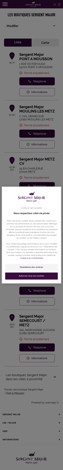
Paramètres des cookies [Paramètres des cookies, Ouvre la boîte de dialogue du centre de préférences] (31, 267)
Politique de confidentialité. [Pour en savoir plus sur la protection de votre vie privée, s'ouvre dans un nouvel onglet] (31, 258)
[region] (31, 235)
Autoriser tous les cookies (31, 276)
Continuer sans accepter (31, 208)
